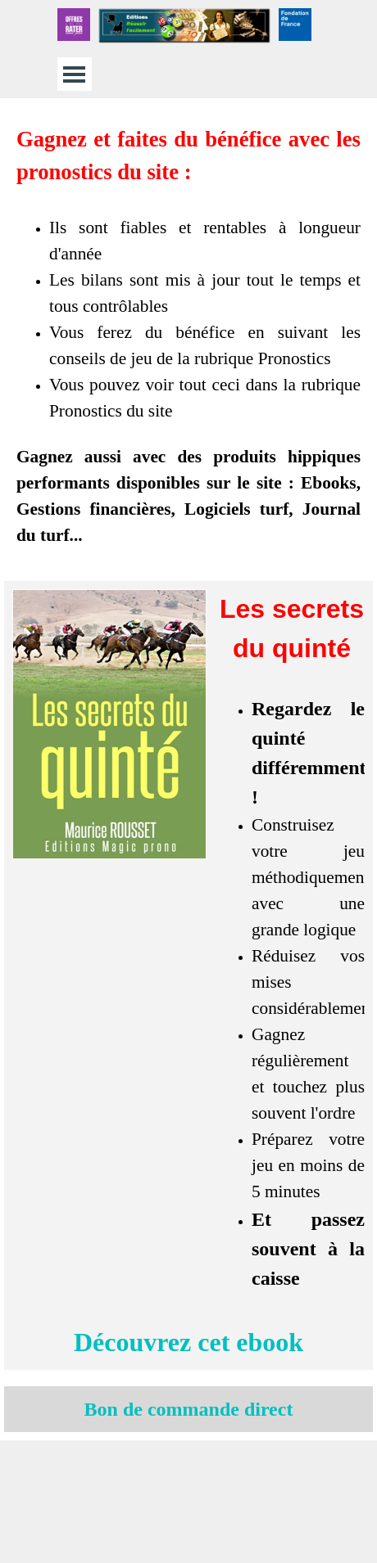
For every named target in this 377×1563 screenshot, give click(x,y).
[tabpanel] (188, 335)
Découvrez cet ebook (188, 1342)
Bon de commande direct (188, 1409)
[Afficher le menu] (74, 74)
